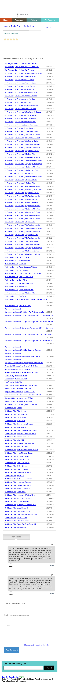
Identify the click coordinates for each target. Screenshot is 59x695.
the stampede (22, 414)
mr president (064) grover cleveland (27, 215)
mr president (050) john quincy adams (28, 189)
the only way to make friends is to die (33, 299)
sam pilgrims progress (12, 63)
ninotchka (27, 369)
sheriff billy (21, 440)
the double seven (23, 511)
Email (16, 615)
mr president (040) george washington (28, 164)
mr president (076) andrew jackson (27, 241)
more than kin (22, 447)
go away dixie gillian (26, 283)
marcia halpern (24, 261)
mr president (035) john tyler (25, 154)
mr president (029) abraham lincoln (27, 135)
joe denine (23, 296)
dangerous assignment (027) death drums (37, 341)
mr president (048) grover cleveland (27, 186)
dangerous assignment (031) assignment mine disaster (24, 363)
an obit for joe (29, 392)
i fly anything (9, 376)
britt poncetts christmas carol (27, 450)
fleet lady (22, 264)
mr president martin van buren (25, 99)
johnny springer (23, 501)
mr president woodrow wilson (25, 83)
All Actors (50, 27)
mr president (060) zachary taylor (26, 202)
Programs (19, 20)
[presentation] (23, 639)
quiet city (20, 476)
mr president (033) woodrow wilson (27, 147)
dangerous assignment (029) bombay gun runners (22, 350)
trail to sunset (22, 469)
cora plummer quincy (25, 453)
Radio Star (15, 26)
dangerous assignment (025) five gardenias (37, 328)
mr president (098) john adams (26, 293)
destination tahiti (21, 379)
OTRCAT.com (22, 677)
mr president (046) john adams (26, 180)
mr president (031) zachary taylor (26, 141)
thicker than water (24, 485)
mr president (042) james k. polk (26, 170)
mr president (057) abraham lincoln (27, 196)
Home (7, 10)
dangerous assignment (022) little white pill (37, 315)
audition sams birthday (30, 63)
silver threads (22, 518)
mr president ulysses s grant (25, 86)
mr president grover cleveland (25, 76)
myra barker (21, 527)
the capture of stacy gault (27, 430)
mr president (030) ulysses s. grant (27, 138)
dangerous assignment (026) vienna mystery (37, 334)
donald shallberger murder (32, 395)
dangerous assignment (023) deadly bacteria (37, 322)
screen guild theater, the (14, 366)
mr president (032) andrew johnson (27, 144)
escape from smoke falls (26, 434)
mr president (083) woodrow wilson (27, 254)
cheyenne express (24, 482)
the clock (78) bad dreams (23, 173)
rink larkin (21, 421)
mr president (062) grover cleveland (27, 209)
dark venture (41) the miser (25, 70)
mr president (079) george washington (28, 248)
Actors (34, 20)
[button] (52, 544)
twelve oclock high (31, 366)
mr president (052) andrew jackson (27, 193)
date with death (21, 376)
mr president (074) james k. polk (26, 235)
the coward (21, 411)
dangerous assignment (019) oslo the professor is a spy (25, 312)
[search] (23, 15)
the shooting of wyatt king (27, 514)
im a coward (28, 388)
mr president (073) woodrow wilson (27, 231)
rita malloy (23, 286)
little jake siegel (25, 306)
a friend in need (23, 456)
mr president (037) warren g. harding (28, 157)
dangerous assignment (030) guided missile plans (22, 356)
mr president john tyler (23, 102)
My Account (50, 20)
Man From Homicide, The (13, 382)
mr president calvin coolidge (25, 128)
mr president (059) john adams (26, 199)
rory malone (23, 270)
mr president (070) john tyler (25, 222)
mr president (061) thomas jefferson (27, 206)
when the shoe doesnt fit (26, 524)
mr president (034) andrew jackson (27, 151)
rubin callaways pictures (28, 267)
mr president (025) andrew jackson (27, 131)
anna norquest (22, 508)
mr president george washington (26, 125)
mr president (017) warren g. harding (28, 112)
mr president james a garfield (25, 115)
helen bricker (22, 466)
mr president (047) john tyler (25, 183)
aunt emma (21, 492)
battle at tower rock (24, 479)
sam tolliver (23, 280)
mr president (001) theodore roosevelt (28, 73)
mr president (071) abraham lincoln (27, 225)
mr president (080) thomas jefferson (27, 251)
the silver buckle (23, 463)
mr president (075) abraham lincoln (27, 238)
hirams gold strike (24, 459)
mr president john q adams (24, 80)
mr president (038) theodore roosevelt (28, 160)
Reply (52, 565)
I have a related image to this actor (36, 645)
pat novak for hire (11, 257)
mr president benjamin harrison (26, 96)
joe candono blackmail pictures (30, 273)
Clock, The (8, 173)
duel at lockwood (23, 489)
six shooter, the (10, 408)
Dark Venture (9, 67)
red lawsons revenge (25, 424)
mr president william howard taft (26, 105)
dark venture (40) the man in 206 (27, 67)
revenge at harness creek (26, 505)
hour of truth (29, 398)
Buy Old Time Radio (10, 677)
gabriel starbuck (23, 437)
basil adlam (29, 26)
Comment (7, 625)
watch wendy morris (26, 290)
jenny (19, 408)
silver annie (21, 417)
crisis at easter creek (25, 498)
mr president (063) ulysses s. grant (27, 212)
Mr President (9, 73)
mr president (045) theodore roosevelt (28, 177)
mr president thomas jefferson (25, 122)
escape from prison (26, 277)
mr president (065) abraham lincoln (27, 219)
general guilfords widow (26, 495)
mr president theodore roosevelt (26, 93)
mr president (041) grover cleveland (27, 167)
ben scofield (21, 427)
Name (23, 603)
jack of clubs (24, 257)
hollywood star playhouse (14, 388)
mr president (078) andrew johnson (27, 244)
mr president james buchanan (25, 109)
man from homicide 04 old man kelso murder (21, 385)
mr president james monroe (24, 89)
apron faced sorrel (24, 472)
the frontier (28, 401)
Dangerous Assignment (13, 309)
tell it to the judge (31, 372)
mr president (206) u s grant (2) (26, 405)
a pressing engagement (25, 443)
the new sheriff (23, 521)
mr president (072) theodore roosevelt (28, 228)
